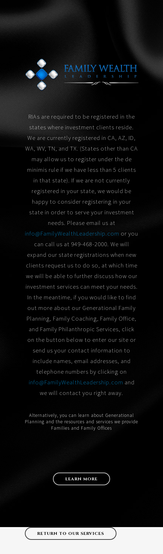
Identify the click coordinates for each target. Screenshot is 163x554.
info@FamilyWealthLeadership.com (72, 233)
